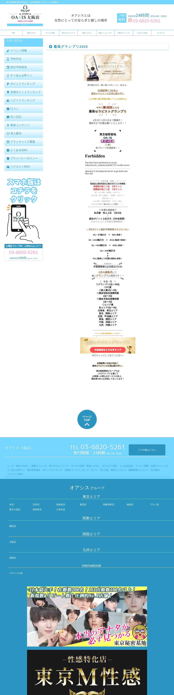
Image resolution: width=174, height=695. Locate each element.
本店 (11, 504)
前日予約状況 (16, 67)
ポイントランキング (20, 84)
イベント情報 (16, 50)
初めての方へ (31, 33)
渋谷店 (36, 504)
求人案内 (14, 133)
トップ (10, 466)
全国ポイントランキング (23, 92)
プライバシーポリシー (22, 158)
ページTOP (87, 421)
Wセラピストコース (68, 33)
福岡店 (12, 558)
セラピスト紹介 (142, 33)
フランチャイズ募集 (20, 142)
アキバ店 (154, 504)
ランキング (160, 33)
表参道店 (60, 504)
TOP (13, 33)
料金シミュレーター (105, 33)
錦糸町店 (37, 509)
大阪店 (12, 542)
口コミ (12, 108)
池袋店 (130, 504)
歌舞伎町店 (108, 504)
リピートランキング (20, 100)
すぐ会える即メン (19, 75)
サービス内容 (50, 33)
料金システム (86, 33)
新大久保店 (14, 509)
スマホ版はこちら (147, 450)
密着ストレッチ (39, 466)
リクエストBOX (18, 166)
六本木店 (60, 509)
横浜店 (12, 526)
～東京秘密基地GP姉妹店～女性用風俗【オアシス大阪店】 (31, 2)
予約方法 (14, 59)
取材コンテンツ (18, 125)
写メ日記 (14, 117)
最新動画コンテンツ (138, 470)
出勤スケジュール (124, 33)
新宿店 (83, 504)
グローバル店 (16, 573)
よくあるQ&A (16, 150)
